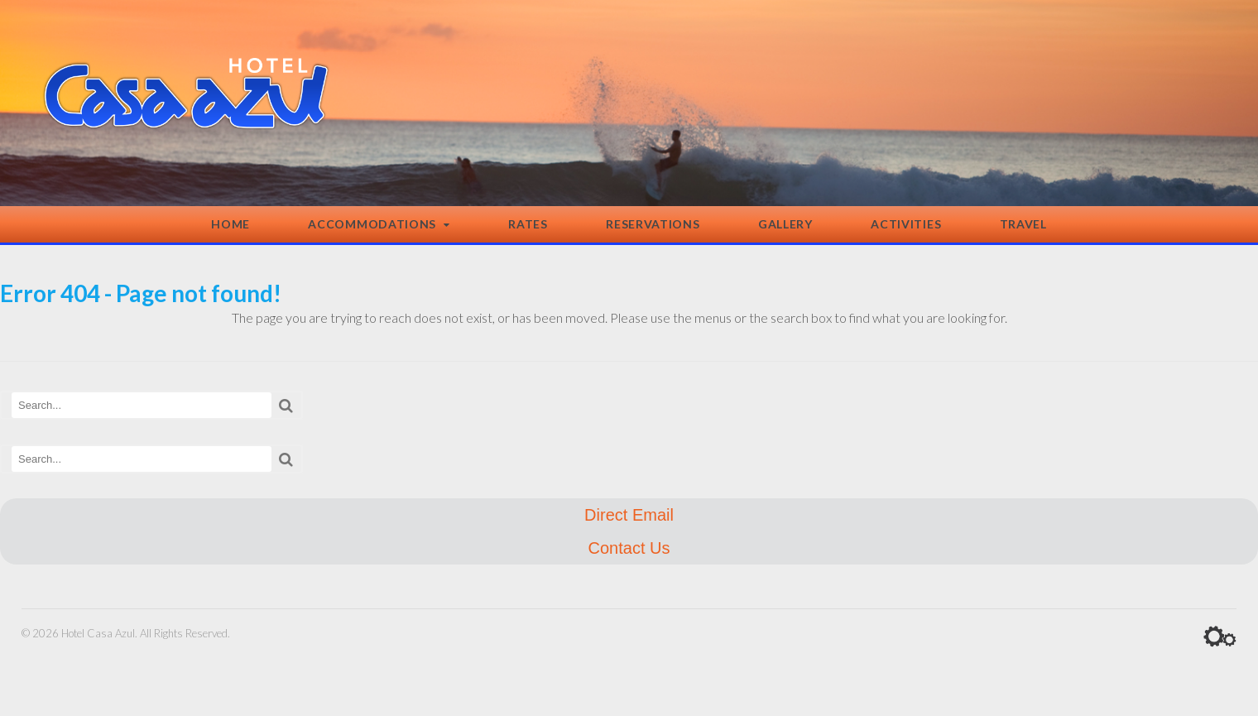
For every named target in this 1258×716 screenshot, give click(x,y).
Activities (906, 224)
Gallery (785, 224)
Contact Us (629, 548)
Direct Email (629, 515)
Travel (1023, 224)
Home (230, 224)
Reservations (652, 224)
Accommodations (372, 224)
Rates (528, 224)
